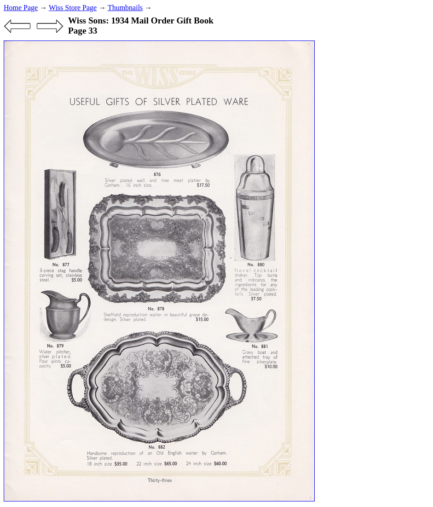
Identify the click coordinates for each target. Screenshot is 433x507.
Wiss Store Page (73, 8)
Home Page (21, 8)
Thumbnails (125, 8)
